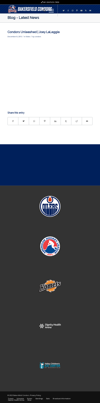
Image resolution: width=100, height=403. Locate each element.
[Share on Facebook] (13, 121)
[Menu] (50, 10)
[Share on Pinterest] (44, 121)
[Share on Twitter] (23, 121)
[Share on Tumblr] (66, 121)
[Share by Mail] (87, 121)
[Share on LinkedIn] (55, 121)
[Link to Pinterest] (77, 10)
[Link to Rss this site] (86, 10)
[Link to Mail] (90, 10)
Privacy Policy (35, 395)
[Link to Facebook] (68, 10)
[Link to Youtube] (81, 10)
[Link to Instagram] (72, 10)
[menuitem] (43, 10)
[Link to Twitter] (63, 10)
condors (38, 37)
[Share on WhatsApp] (34, 121)
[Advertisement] (50, 165)
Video (28, 37)
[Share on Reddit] (76, 121)
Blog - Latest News (23, 17)
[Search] (43, 10)
